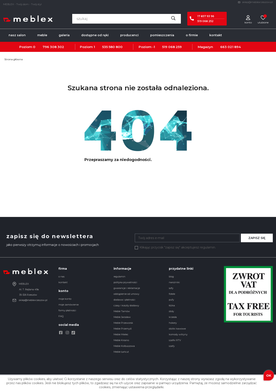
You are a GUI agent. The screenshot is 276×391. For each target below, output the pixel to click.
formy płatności (67, 310)
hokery (173, 322)
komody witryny (178, 334)
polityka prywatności (125, 282)
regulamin (119, 276)
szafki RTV (175, 340)
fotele (172, 293)
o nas (61, 276)
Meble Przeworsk (123, 322)
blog (171, 276)
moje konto (64, 298)
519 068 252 (205, 21)
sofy (171, 288)
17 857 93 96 (205, 16)
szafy (172, 345)
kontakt (63, 282)
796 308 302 (53, 47)
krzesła (173, 317)
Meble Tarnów (122, 311)
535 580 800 (112, 47)
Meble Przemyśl (123, 328)
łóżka (172, 305)
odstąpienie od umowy (126, 293)
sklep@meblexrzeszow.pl (255, 2)
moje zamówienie (68, 304)
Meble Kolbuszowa (124, 345)
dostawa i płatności (124, 299)
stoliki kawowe (177, 328)
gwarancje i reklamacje (127, 288)
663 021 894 (230, 47)
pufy (171, 299)
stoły (171, 311)
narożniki (174, 282)
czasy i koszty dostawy (126, 305)
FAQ (60, 316)
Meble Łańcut (121, 351)
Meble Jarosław (122, 317)
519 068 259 (172, 47)
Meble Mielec (121, 334)
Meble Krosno (121, 340)
